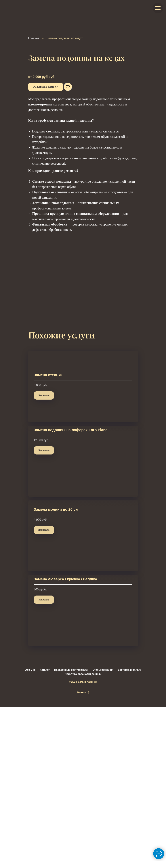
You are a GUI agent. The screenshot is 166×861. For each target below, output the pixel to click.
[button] (45, 87)
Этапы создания (102, 823)
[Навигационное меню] (158, 8)
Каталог (45, 823)
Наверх (83, 846)
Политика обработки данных (83, 828)
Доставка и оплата (129, 823)
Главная (33, 38)
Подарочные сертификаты (71, 823)
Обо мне (30, 823)
